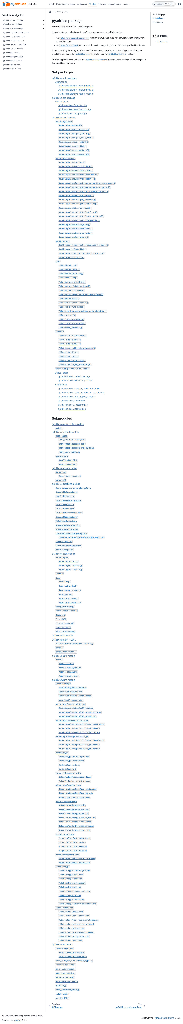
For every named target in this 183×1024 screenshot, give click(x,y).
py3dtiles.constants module (14, 36)
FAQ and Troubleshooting (109, 4)
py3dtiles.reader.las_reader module (75, 85)
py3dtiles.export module (13, 49)
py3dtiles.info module (11, 53)
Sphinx (18, 1020)
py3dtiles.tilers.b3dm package (72, 105)
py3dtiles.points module (12, 61)
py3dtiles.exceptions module (14, 44)
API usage (82, 4)
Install (51, 4)
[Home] (50, 12)
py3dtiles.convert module (13, 41)
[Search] (164, 4)
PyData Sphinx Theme (164, 1018)
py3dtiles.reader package (13, 20)
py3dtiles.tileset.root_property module (76, 396)
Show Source (162, 41)
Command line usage (65, 4)
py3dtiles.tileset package (13, 28)
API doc (92, 4)
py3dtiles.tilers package (12, 24)
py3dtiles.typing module (12, 65)
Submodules (61, 82)
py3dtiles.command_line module (16, 32)
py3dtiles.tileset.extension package (75, 380)
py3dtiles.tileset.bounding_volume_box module (81, 392)
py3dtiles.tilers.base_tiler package (75, 109)
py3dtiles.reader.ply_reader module (75, 89)
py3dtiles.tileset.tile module (71, 400)
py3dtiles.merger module (13, 57)
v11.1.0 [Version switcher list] (32, 4)
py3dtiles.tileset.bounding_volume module (79, 388)
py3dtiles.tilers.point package (72, 113)
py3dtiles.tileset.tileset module (73, 405)
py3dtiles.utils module (12, 69)
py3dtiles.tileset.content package (74, 376)
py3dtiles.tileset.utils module (72, 409)
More (126, 4)
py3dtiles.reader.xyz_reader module (75, 94)
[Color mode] (179, 4)
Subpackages (61, 101)
